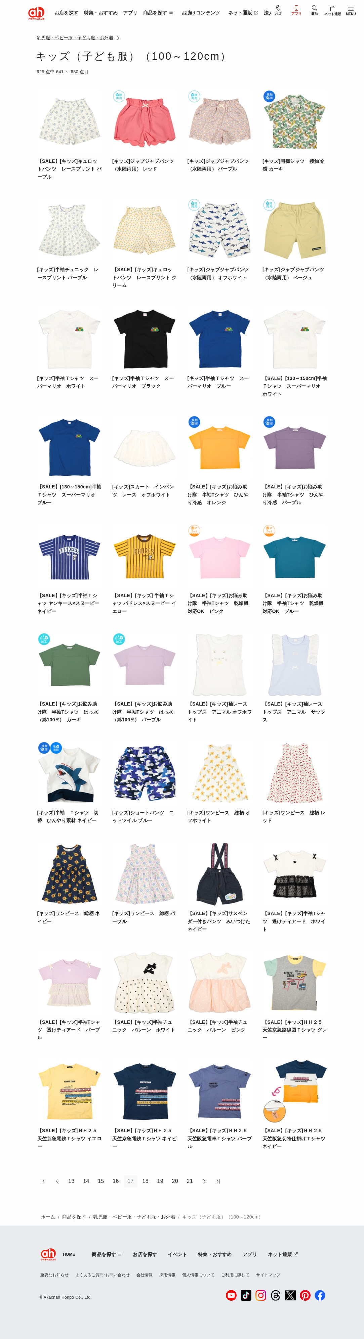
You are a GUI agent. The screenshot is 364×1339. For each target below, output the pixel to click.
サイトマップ (268, 1275)
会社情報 (144, 1275)
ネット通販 (243, 12)
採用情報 (167, 1275)
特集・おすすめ (101, 12)
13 (71, 1181)
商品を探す (74, 1217)
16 (116, 1181)
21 (190, 1181)
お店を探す (66, 12)
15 (101, 1181)
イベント (177, 1254)
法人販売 (273, 12)
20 (175, 1181)
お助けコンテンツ (200, 12)
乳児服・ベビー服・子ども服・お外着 (75, 37)
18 (145, 1181)
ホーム (48, 1217)
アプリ (130, 12)
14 (86, 1181)
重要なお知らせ (54, 1275)
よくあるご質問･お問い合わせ (102, 1275)
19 (160, 1181)
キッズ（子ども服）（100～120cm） (222, 1217)
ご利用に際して (235, 1275)
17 (130, 1181)
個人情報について (198, 1275)
